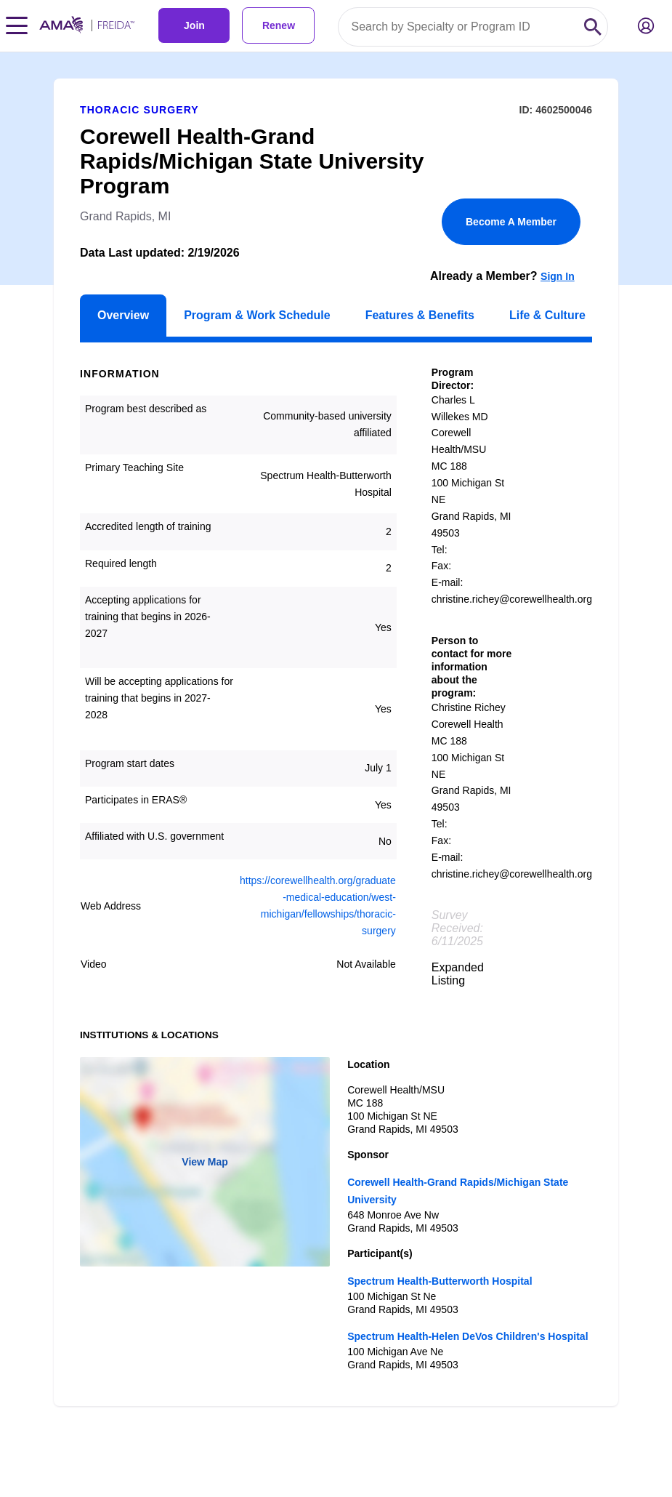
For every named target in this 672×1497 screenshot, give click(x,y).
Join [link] (194, 25)
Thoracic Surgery (139, 110)
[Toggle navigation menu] (17, 25)
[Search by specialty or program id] (458, 27)
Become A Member (511, 222)
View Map (205, 1162)
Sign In (558, 276)
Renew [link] (278, 25)
